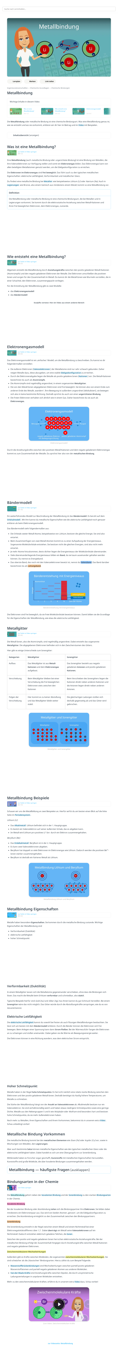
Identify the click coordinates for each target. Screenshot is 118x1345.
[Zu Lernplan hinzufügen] (14, 81)
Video (81, 125)
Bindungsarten (104, 1195)
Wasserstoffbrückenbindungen (25, 1265)
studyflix (61, 3)
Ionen (70, 1234)
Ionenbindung (76, 1195)
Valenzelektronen (41, 369)
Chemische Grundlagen (39, 88)
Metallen (48, 181)
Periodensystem (23, 815)
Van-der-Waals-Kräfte (20, 1273)
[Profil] (114, 3)
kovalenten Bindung (51, 1195)
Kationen (83, 376)
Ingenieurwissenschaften (17, 88)
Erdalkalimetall (21, 843)
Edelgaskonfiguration (71, 372)
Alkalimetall (20, 825)
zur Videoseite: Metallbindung (59, 1343)
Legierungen (13, 185)
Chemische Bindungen (60, 88)
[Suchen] (112, 9)
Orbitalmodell (14, 519)
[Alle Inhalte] (3, 3)
